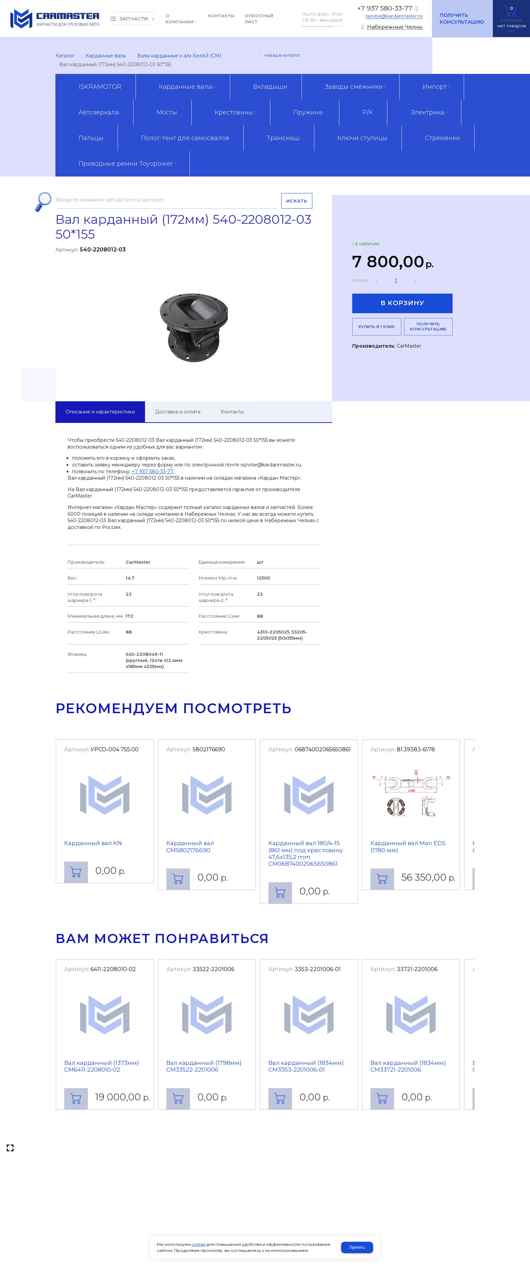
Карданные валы (106, 56)
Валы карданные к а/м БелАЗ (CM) (179, 56)
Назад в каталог (282, 55)
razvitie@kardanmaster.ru (394, 16)
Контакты (232, 412)
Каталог (64, 56)
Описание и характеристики (100, 412)
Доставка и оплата (177, 412)
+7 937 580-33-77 (384, 8)
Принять (357, 1247)
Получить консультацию (462, 18)
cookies (199, 1244)
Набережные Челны (395, 27)
